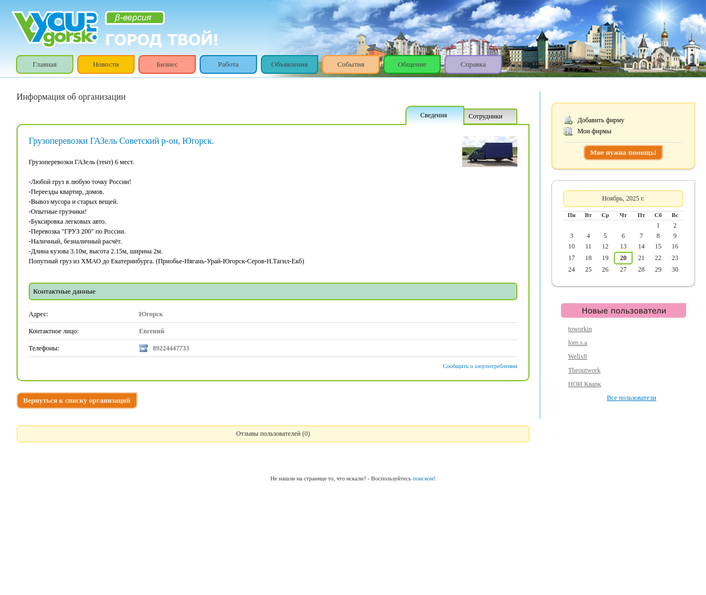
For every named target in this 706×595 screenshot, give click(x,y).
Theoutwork (584, 370)
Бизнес (167, 64)
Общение (412, 64)
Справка (473, 64)
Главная (45, 64)
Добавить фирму (600, 120)
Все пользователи (631, 398)
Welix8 (577, 356)
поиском (423, 478)
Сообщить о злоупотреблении (480, 366)
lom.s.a (577, 343)
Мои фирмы (594, 131)
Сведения (433, 115)
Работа (228, 64)
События (350, 64)
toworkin (580, 329)
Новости (106, 64)
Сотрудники (485, 116)
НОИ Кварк (584, 384)
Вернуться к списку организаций (77, 400)
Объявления (289, 64)
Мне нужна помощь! (623, 152)
